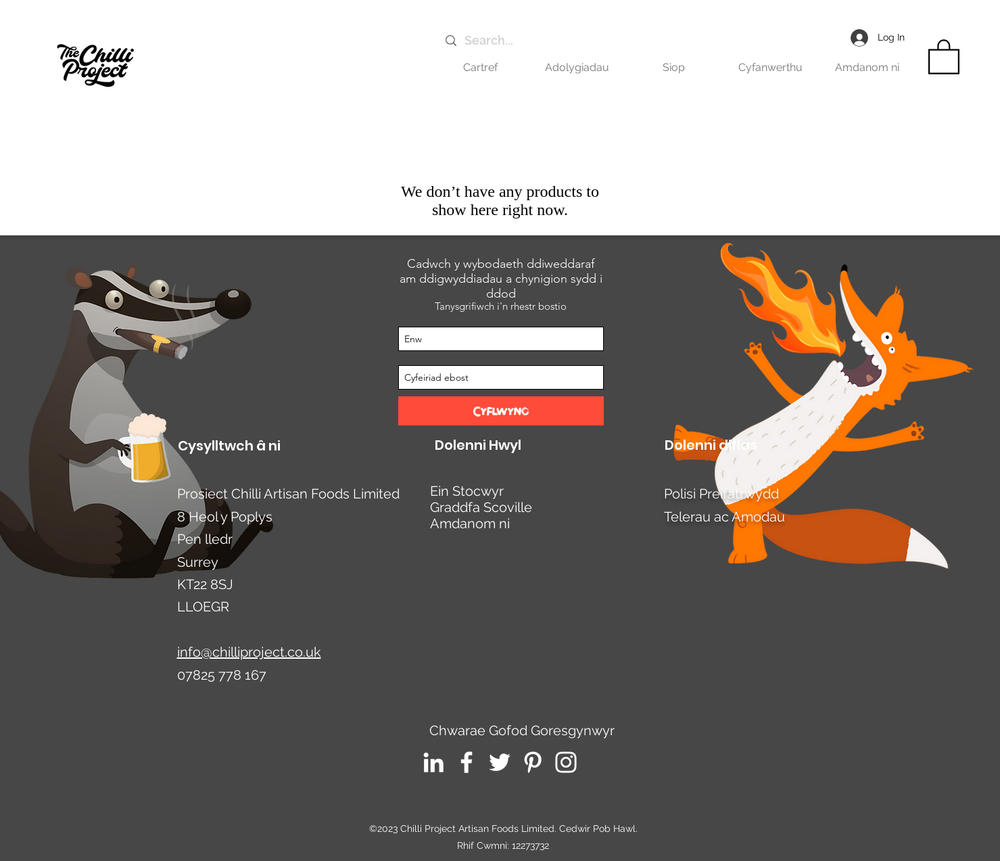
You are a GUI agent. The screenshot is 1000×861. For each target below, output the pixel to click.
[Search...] (576, 40)
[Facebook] (466, 762)
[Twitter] (499, 762)
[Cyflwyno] (501, 410)
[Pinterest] (533, 762)
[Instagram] (566, 762)
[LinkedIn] (433, 762)
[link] (943, 55)
